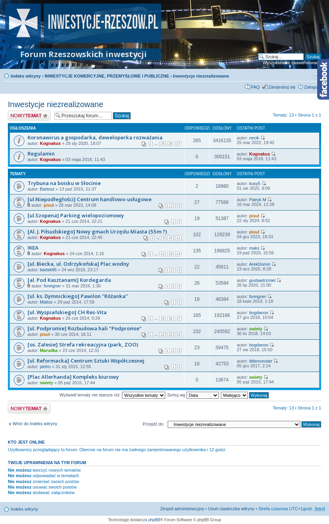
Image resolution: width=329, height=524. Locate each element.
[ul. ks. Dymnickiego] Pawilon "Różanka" (78, 296)
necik (254, 137)
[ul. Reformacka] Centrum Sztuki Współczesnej (86, 360)
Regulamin (41, 153)
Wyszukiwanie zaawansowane (292, 62)
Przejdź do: (153, 424)
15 (162, 318)
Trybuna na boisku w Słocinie (64, 183)
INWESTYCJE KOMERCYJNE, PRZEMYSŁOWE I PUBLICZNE (106, 76)
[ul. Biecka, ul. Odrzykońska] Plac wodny (78, 263)
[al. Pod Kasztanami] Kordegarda (69, 279)
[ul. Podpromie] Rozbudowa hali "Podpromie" (85, 328)
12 (162, 254)
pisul (49, 205)
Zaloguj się (314, 87)
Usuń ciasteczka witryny (231, 508)
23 (170, 335)
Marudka (48, 350)
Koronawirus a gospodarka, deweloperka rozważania (95, 137)
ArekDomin (259, 264)
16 (170, 318)
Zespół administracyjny (182, 508)
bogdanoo (258, 312)
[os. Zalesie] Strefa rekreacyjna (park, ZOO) (83, 344)
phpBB (154, 520)
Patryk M (257, 199)
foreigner (52, 285)
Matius (46, 302)
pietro (45, 366)
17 (178, 318)
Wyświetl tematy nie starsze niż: (112, 395)
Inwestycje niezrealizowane (201, 76)
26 (170, 144)
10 (170, 238)
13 (170, 254)
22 (162, 335)
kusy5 (255, 183)
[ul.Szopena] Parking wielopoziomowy (76, 215)
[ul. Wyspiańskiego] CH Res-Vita (67, 312)
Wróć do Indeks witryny (35, 423)
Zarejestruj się (282, 87)
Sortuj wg (193, 395)
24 (178, 335)
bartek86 (48, 269)
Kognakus (50, 143)
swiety (255, 328)
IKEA (33, 247)
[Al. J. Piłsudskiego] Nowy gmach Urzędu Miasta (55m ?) (97, 231)
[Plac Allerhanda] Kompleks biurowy (73, 376)
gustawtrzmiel (262, 280)
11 (178, 238)
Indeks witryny (26, 76)
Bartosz (47, 189)
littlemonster (260, 361)
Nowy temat (29, 115)
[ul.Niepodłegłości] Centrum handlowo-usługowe (90, 199)
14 (178, 254)
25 (162, 144)
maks (254, 248)
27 (178, 144)
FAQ (255, 87)
